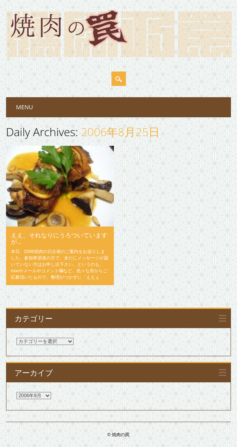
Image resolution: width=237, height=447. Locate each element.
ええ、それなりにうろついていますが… (59, 238)
